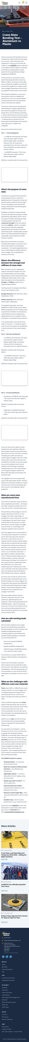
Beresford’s (5, 967)
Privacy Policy (5, 1026)
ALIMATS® (13, 65)
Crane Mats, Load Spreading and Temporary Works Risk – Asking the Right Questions (13, 855)
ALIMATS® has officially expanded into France (13, 885)
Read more (4, 859)
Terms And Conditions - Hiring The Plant (12, 1031)
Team (3, 972)
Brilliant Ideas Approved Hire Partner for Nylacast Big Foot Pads (14, 917)
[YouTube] (7, 956)
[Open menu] (26, 2)
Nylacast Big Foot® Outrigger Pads (11, 997)
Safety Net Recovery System (9, 1002)
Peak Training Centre (7, 969)
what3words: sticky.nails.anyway (11, 952)
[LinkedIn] (3, 956)
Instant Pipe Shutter (7, 992)
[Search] (19, 3)
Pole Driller (5, 1000)
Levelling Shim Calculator (8, 980)
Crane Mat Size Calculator (8, 978)
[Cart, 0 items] (23, 3)
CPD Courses (5, 1017)
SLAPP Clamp (5, 1007)
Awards (4, 964)
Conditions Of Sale (6, 1029)
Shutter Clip (5, 1004)
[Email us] (10, 956)
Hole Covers (5, 990)
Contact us (4, 1014)
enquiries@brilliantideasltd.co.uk (14, 812)
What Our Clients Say (7, 1019)
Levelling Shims (6, 995)
